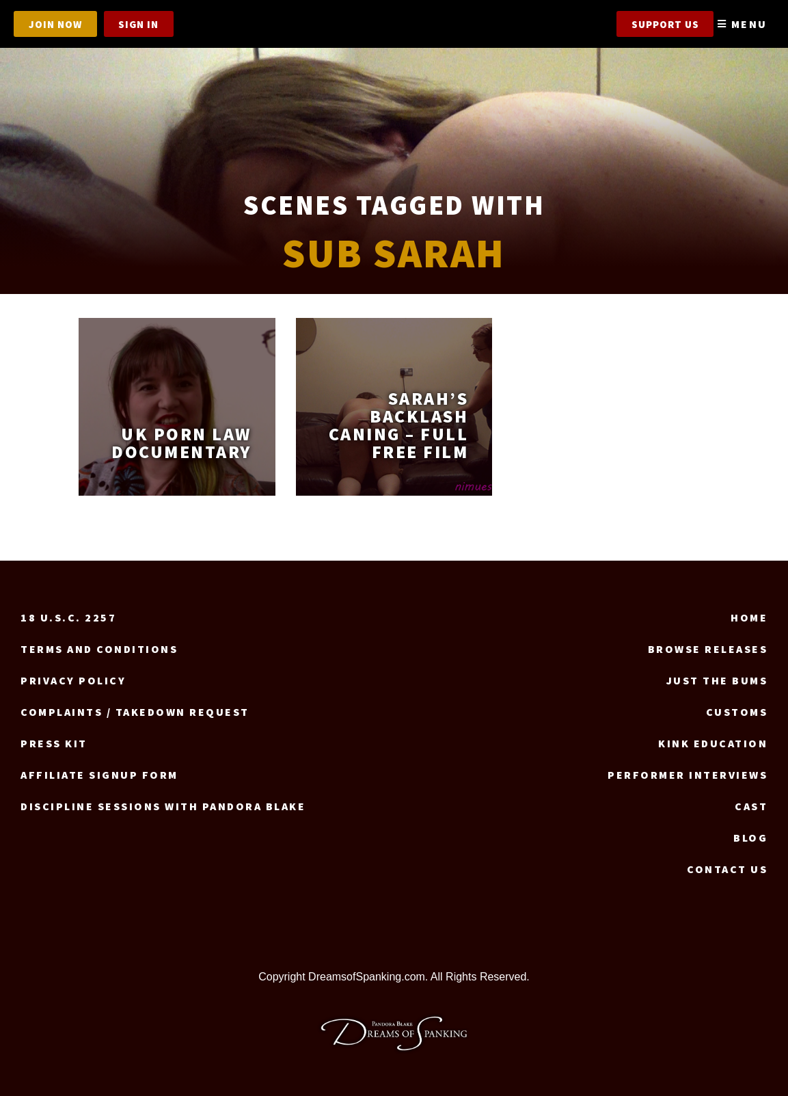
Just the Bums (717, 680)
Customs (737, 712)
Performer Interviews (687, 774)
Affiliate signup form (99, 774)
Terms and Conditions (99, 649)
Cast (751, 806)
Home (749, 617)
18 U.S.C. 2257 (68, 617)
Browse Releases (708, 649)
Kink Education (712, 743)
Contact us (727, 869)
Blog (750, 837)
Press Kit (54, 743)
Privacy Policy (73, 680)
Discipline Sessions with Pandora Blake (163, 806)
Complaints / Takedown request (135, 712)
